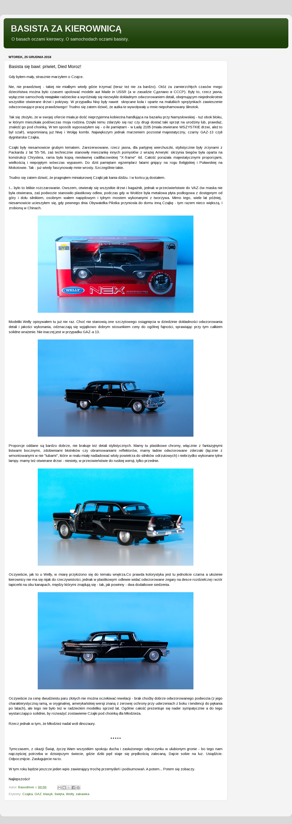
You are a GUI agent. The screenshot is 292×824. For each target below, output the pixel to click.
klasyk (48, 794)
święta (59, 794)
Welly (70, 794)
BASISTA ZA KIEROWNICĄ (66, 29)
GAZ (38, 794)
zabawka (82, 794)
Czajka (27, 794)
